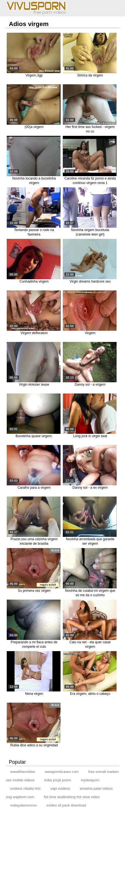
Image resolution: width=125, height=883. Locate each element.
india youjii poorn (57, 780)
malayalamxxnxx (23, 805)
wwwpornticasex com (62, 772)
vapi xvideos (60, 788)
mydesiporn (90, 780)
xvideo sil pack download (66, 805)
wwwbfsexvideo (22, 772)
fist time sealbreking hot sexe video (71, 797)
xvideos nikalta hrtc (25, 788)
